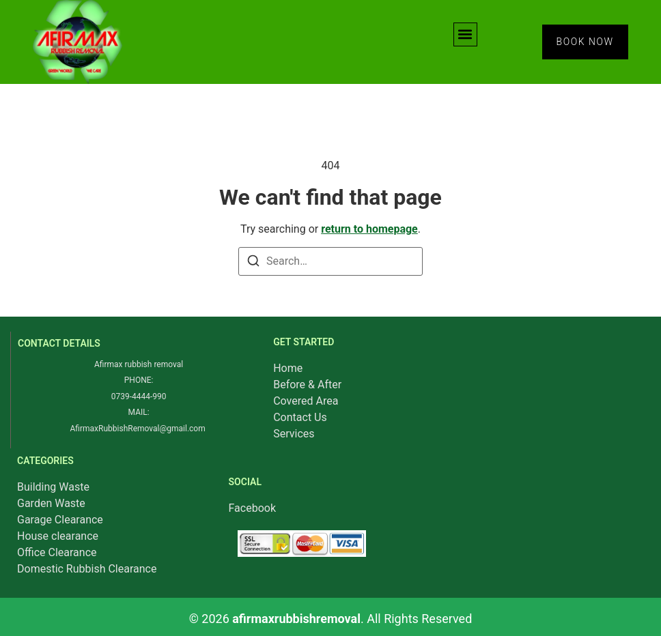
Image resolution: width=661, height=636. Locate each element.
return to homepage (369, 228)
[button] (465, 34)
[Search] (253, 263)
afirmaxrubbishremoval (296, 618)
